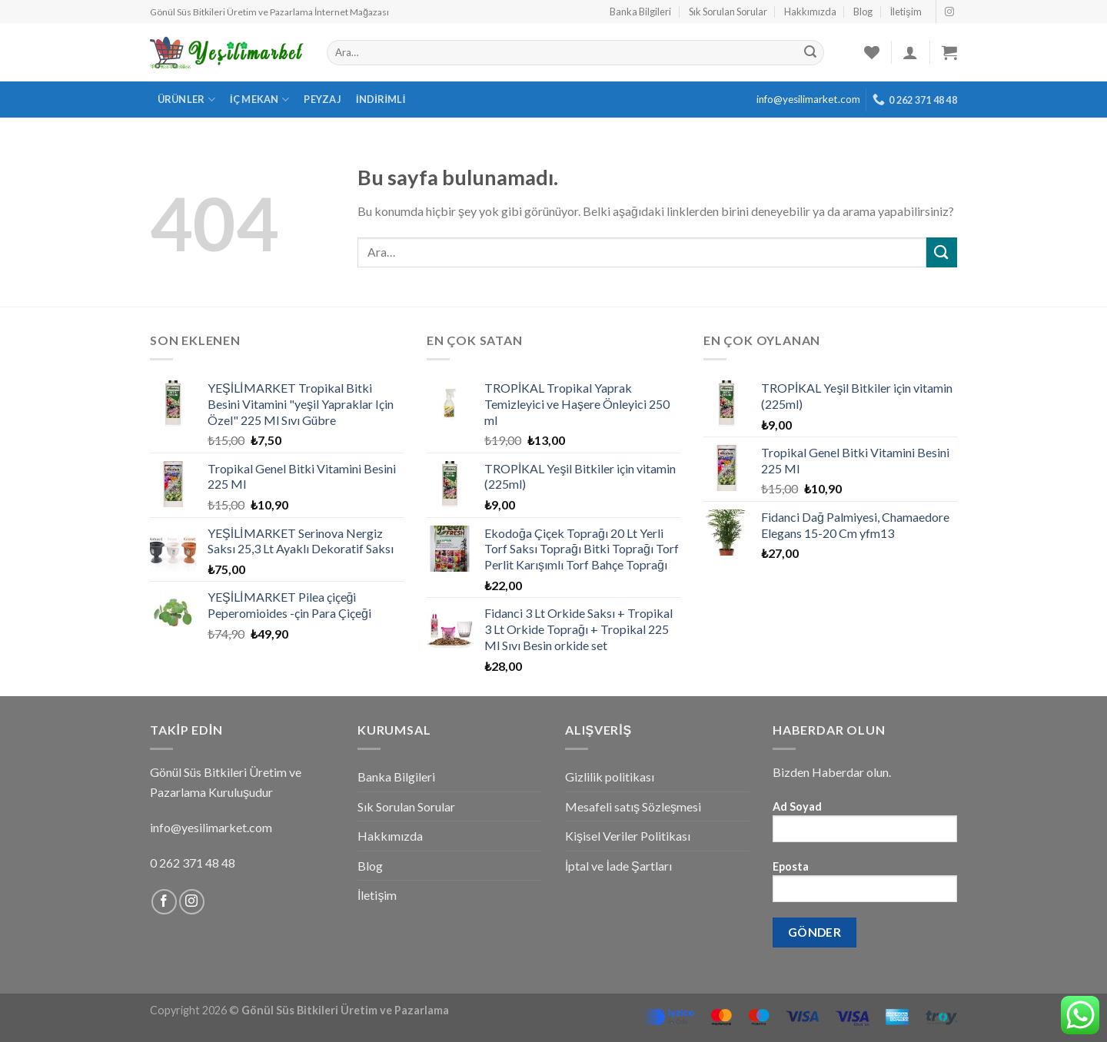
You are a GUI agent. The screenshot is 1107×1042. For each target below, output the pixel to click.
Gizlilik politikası (609, 776)
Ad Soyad (865, 826)
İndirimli (381, 99)
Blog (863, 11)
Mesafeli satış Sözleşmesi (633, 806)
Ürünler (186, 99)
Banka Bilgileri (640, 11)
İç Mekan (259, 99)
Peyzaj (322, 99)
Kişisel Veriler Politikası (627, 835)
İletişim (906, 11)
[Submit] (941, 252)
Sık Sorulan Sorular (728, 11)
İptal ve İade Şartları (618, 865)
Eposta (865, 886)
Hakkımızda (810, 11)
